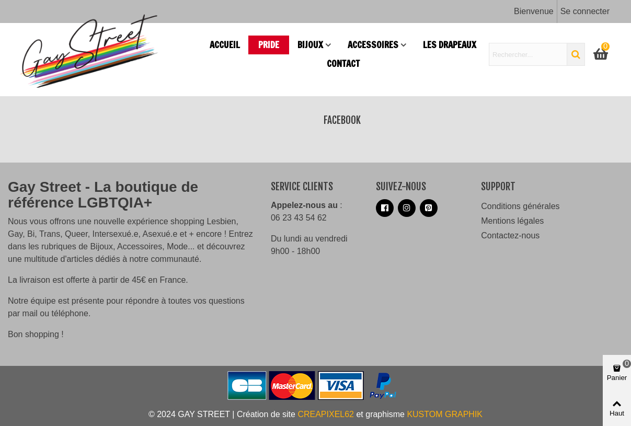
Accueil (225, 44)
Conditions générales (520, 206)
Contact (343, 63)
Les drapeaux (449, 44)
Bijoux (310, 44)
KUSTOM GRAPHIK (445, 414)
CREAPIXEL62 (325, 414)
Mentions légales (512, 220)
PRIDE (268, 44)
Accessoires (373, 44)
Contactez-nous (510, 235)
